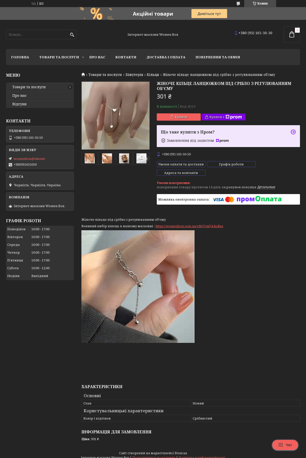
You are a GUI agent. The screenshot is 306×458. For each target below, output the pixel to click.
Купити (181, 117)
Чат (285, 445)
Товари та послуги (59, 57)
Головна (20, 57)
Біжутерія (134, 75)
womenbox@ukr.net (29, 159)
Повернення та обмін (217, 57)
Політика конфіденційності (202, 453)
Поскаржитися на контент (153, 453)
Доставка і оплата (165, 57)
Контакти (125, 57)
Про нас (97, 57)
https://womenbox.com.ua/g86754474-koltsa (189, 221)
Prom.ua (181, 448)
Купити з (226, 117)
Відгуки (19, 104)
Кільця (153, 75)
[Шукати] (72, 34)
